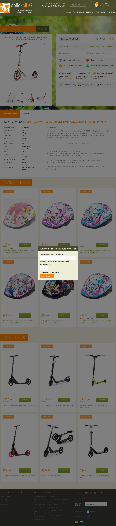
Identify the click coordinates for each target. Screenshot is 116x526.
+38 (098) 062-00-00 (53, 5)
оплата (82, 12)
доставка (89, 12)
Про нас (75, 12)
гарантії (97, 12)
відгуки (104, 12)
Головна (67, 12)
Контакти (111, 12)
